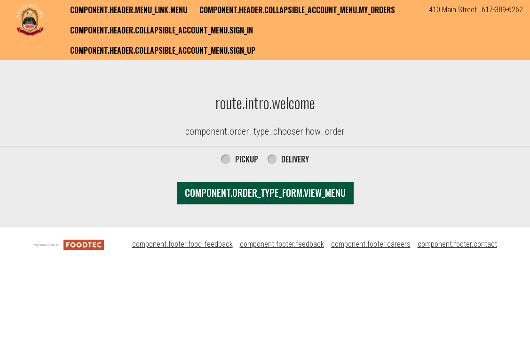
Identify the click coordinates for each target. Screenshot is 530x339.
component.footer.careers (371, 244)
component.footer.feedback (282, 244)
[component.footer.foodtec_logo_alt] (68, 244)
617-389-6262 (502, 9)
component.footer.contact (457, 244)
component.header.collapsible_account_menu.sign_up (162, 50)
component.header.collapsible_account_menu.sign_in (161, 30)
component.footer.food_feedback (182, 244)
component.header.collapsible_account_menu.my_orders (297, 10)
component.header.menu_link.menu (128, 10)
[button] (29, 20)
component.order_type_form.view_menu (265, 193)
